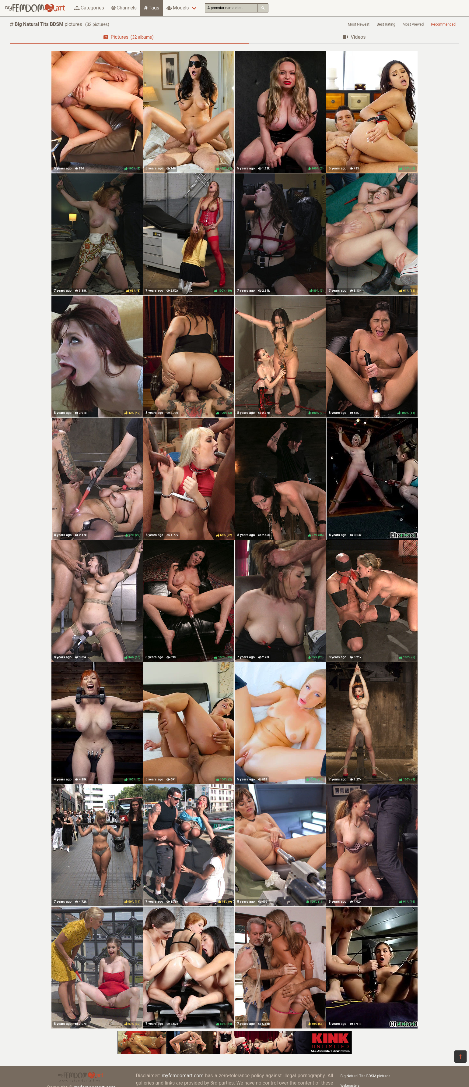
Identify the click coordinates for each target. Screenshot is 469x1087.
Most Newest (358, 24)
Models (177, 8)
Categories (89, 8)
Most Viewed (413, 24)
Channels (124, 8)
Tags (151, 8)
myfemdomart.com (182, 1075)
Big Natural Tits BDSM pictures (365, 1076)
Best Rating (386, 24)
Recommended (443, 24)
